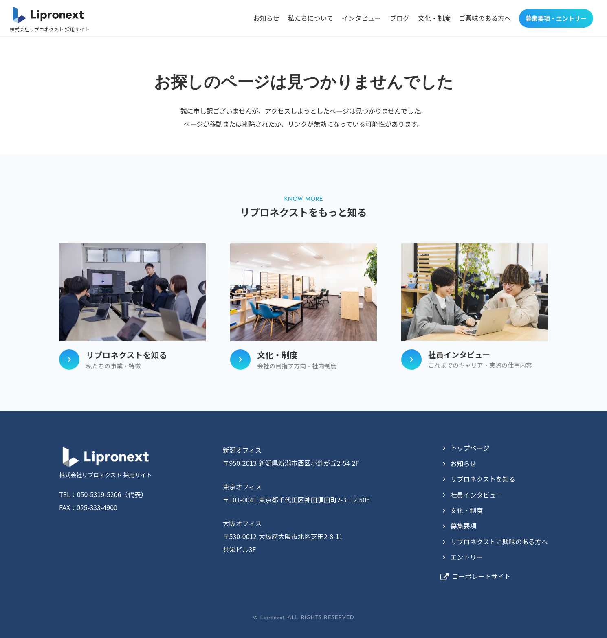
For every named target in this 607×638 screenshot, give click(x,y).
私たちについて (310, 17)
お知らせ (266, 18)
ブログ (399, 18)
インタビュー (361, 18)
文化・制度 (434, 17)
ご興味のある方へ (485, 17)
